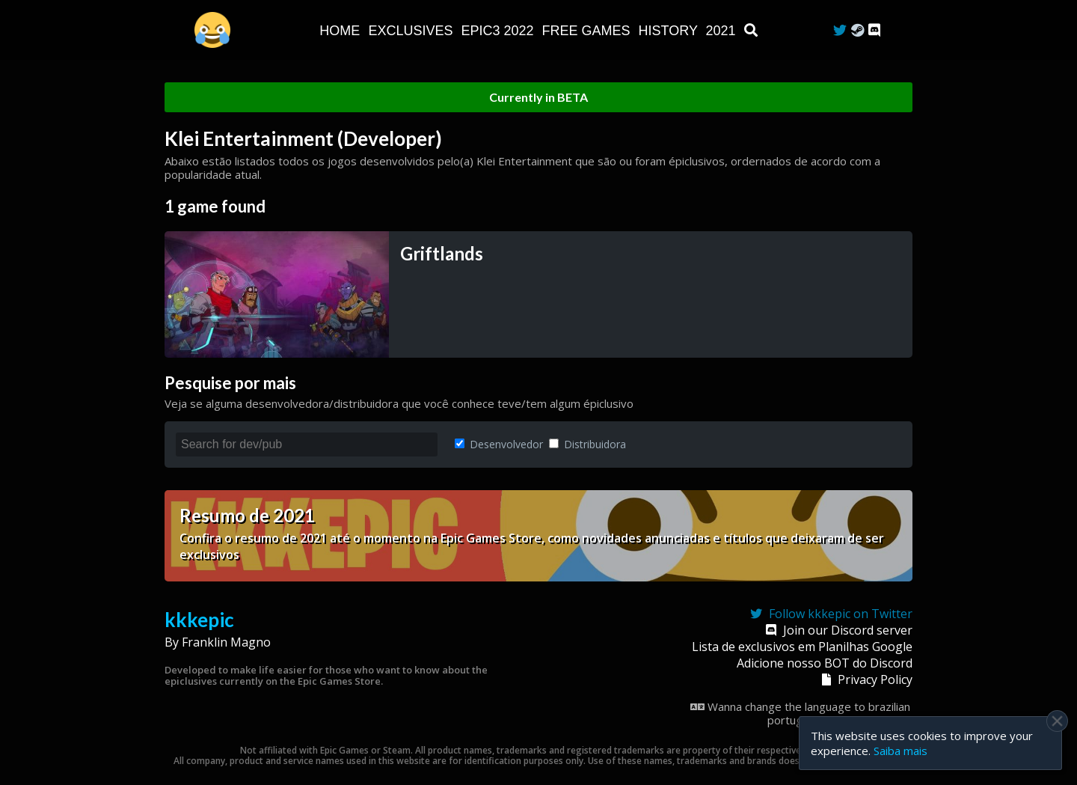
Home (341, 30)
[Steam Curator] (857, 30)
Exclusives (412, 30)
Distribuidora (587, 444)
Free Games (588, 30)
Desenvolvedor (499, 444)
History (670, 30)
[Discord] (874, 30)
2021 (723, 30)
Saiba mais (900, 750)
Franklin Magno (226, 642)
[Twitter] (840, 30)
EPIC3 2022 (499, 30)
